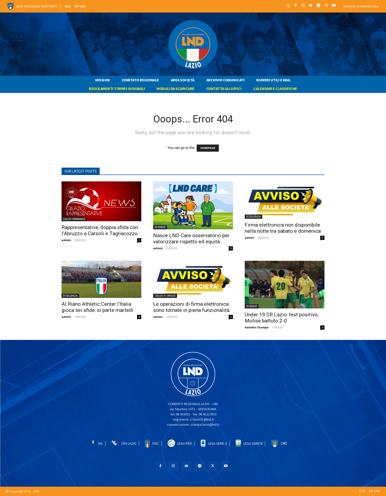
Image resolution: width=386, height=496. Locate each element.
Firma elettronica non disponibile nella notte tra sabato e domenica (283, 228)
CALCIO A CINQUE (165, 295)
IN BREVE (160, 227)
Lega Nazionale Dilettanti (36, 6)
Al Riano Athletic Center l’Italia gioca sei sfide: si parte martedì (97, 307)
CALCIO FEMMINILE (74, 219)
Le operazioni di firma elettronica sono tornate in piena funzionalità (191, 307)
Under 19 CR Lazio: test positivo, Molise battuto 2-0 (282, 318)
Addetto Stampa (257, 327)
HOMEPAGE (207, 148)
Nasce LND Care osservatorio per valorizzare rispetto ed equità (191, 239)
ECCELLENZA (253, 216)
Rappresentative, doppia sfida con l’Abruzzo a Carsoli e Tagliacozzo (100, 230)
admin (66, 240)
